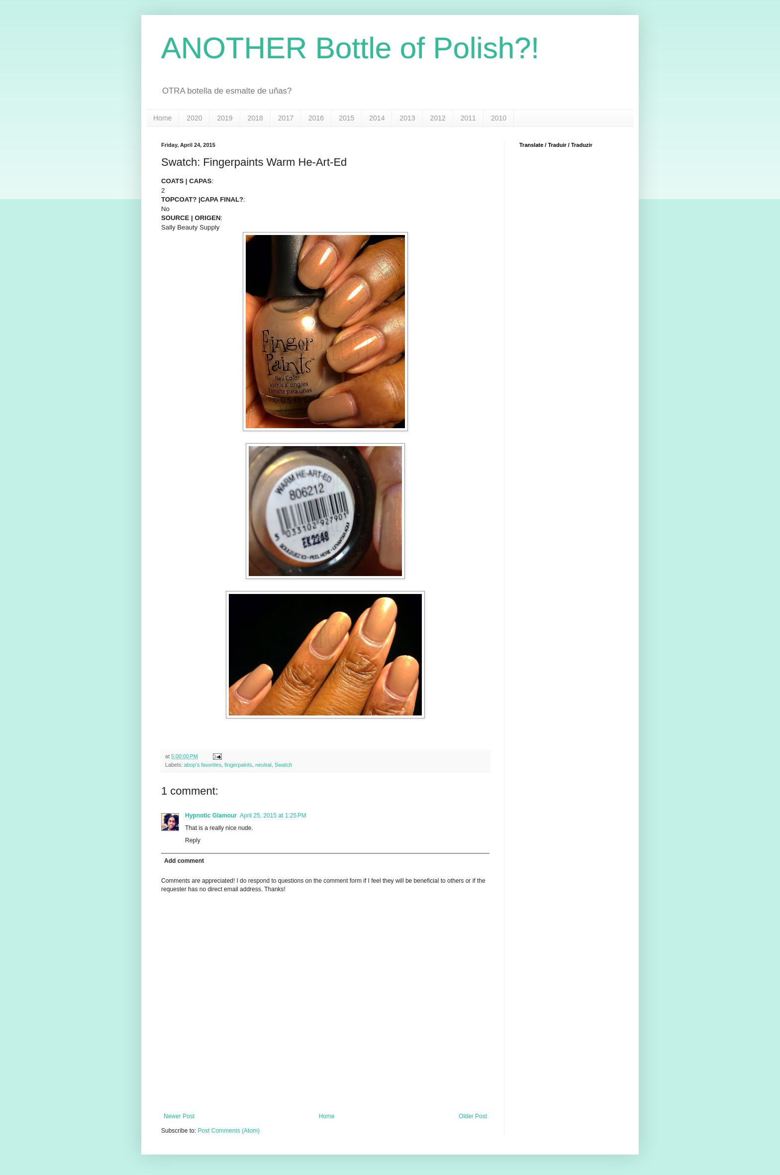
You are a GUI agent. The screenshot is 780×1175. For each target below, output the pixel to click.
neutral (263, 765)
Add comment (184, 860)
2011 (468, 118)
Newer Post (179, 1116)
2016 (316, 118)
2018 (255, 118)
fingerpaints (238, 765)
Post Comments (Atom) (228, 1130)
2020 (194, 118)
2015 (346, 118)
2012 (438, 118)
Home (162, 118)
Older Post (473, 1116)
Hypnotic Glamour (211, 815)
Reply (192, 840)
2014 (377, 118)
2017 (285, 118)
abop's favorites (202, 765)
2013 (407, 118)
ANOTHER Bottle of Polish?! (350, 48)
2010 (498, 118)
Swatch (283, 765)
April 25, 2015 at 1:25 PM (273, 815)
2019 (225, 118)
